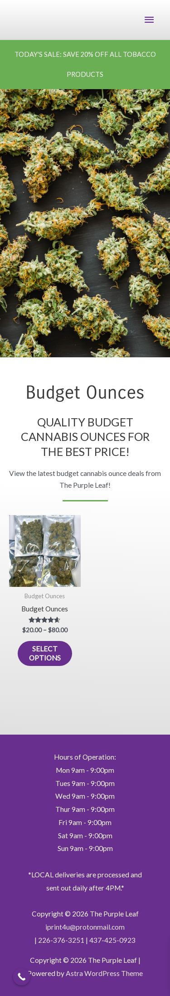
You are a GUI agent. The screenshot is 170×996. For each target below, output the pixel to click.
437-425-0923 (112, 940)
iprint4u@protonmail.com (85, 927)
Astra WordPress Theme (104, 973)
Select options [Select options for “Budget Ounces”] (45, 653)
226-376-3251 (61, 940)
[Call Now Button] (21, 977)
